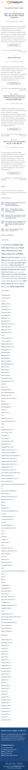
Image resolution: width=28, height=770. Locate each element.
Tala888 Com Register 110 (8, 605)
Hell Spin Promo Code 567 (8, 450)
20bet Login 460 (5, 326)
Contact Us (20, 764)
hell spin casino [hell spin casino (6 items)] (20, 269)
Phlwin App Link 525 (6, 548)
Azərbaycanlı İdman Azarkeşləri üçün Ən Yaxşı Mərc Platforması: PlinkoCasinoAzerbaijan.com (15, 204)
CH (2, 415)
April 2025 (3, 657)
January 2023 (4, 697)
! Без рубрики (5, 295)
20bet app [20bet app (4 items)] (11, 260)
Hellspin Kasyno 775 (6, 467)
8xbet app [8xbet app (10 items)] (18, 244)
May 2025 (3, 654)
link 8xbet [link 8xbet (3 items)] (9, 278)
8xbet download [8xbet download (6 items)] (16, 251)
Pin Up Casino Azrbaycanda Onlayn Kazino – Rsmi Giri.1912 (14, 229)
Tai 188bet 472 (5, 602)
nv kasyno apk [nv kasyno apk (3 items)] (4, 281)
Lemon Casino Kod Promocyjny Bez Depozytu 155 (13, 485)
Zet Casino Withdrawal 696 (8, 622)
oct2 (2, 533)
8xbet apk (18, 178)
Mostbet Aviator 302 (6, 499)
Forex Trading (4, 438)
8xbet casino (14, 50)
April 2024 (3, 682)
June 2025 (4, 651)
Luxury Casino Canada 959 (8, 491)
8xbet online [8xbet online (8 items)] (6, 254)
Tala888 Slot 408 (5, 608)
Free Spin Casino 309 (6, 441)
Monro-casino (4, 493)
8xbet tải (19, 50)
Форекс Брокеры (6, 628)
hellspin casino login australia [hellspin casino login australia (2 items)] (18, 272)
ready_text (4, 559)
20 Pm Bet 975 (5, 315)
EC (2, 427)
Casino (3, 409)
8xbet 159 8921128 (14, 58)
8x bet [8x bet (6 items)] (3, 245)
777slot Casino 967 (6, 338)
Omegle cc (4, 539)
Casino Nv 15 (4, 412)
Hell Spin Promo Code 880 (8, 452)
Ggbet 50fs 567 (5, 444)
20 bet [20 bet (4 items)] (7, 257)
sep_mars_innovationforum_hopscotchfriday (13, 571)
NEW (2, 502)
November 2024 (5, 671)
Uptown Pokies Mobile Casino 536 (10, 617)
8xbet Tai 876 (4, 372)
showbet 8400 (5, 585)
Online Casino (4, 542)
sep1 (2, 574)
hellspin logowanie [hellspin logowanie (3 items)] (5, 276)
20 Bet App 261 (5, 309)
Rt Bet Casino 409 (6, 562)
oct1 (2, 531)
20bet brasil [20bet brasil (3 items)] (23, 260)
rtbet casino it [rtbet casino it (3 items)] (19, 281)
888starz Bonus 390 (6, 344)
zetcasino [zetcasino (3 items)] (7, 286)
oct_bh (3, 513)
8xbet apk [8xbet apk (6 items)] (9, 245)
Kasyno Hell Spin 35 (6, 481)
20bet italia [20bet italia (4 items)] (13, 263)
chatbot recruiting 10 (6, 418)
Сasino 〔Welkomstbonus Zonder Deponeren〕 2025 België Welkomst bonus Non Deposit (14, 210)
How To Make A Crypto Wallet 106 (10, 472)
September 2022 (5, 705)
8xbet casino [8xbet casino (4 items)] (15, 248)
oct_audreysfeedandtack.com (9, 511)
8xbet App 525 (5, 355)
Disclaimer (19, 763)
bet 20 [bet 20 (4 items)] (22, 265)
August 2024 (4, 680)
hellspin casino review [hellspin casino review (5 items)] (8, 274)
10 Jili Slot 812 (5, 298)
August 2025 (4, 645)
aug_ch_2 (3, 387)
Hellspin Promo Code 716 (8, 470)
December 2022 (5, 700)
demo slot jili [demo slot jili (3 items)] (18, 267)
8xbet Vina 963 (5, 375)
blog (2, 401)
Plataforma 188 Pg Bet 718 (8, 551)
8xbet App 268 (5, 352)
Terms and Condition (10, 764)
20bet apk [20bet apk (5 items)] (4, 260)
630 (14, 12)
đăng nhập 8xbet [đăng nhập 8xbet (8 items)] (17, 286)
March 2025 (4, 659)
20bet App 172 (5, 318)
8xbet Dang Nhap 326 (6, 364)
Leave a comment (23, 51)
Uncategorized (5, 614)
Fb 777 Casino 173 (6, 432)
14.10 (2, 301)
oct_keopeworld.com (6, 519)
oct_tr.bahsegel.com (6, 525)
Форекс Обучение (6, 631)
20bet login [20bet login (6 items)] (21, 263)
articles (3, 384)
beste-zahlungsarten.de (7, 392)
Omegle (3, 536)
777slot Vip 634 (5, 341)
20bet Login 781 (5, 329)
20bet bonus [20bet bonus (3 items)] (17, 260)
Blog (14, 763)
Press (10, 763)
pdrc (2, 545)
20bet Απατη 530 (5, 332)
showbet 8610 (5, 588)
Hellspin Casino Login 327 (8, 458)
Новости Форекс (5, 625)
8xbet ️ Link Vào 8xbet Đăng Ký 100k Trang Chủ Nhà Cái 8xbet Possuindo (14, 15)
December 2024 (5, 668)
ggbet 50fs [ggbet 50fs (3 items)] (24, 267)
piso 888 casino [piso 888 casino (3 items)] (12, 281)
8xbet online (3, 179)
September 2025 (5, 642)
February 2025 (5, 662)
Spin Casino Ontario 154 (7, 596)
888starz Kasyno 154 (6, 347)
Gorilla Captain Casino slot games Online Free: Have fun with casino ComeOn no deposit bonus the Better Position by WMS (15, 224)
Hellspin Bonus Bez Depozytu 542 (10, 455)
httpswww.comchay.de (7, 475)
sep (2, 568)
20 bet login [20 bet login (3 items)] (23, 257)
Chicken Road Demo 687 (7, 421)
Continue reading (14, 45)
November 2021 (5, 711)
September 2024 (5, 677)
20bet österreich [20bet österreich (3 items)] (5, 265)
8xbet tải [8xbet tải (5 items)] (14, 254)
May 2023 (3, 694)
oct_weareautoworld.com (7, 528)
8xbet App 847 (5, 358)
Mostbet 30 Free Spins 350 (8, 496)
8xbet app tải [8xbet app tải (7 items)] (6, 248)
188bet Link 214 (5, 304)
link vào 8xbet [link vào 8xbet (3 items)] (14, 278)
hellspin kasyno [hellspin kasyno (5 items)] (21, 274)
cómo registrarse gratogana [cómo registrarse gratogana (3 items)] (8, 267)
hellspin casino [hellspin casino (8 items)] (7, 269)
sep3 (2, 579)
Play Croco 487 (5, 553)
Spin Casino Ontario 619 (7, 599)
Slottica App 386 (5, 591)
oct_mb (3, 522)
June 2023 (4, 691)
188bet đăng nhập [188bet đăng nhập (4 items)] (14, 265)
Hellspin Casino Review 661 (8, 464)
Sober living (4, 594)
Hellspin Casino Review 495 (8, 461)
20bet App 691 (5, 321)
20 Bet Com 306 (5, 312)
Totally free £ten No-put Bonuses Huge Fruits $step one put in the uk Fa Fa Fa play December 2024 (15, 217)
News (2, 505)
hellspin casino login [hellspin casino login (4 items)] (7, 272)
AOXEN (21, 21)
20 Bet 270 (4, 306)
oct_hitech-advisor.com (7, 516)
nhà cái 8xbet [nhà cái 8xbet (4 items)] (22, 278)
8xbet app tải (14, 88)
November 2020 (5, 720)
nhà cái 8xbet (7, 135)
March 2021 (4, 717)
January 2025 (4, 665)
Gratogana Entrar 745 (6, 447)
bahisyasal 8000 (5, 389)
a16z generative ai (6, 378)
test (2, 611)
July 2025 (3, 648)
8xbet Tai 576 (4, 367)
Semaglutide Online (6, 565)
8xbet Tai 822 (14, 139)
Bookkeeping (4, 404)
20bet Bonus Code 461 (7, 324)
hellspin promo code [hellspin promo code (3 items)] (15, 276)
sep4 (2, 582)
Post (2, 556)
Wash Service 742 (6, 619)
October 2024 (4, 674)
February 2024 (5, 685)
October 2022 (4, 702)
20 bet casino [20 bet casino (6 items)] (14, 257)
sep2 (2, 576)
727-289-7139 (21, 730)
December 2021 (5, 708)
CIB (2, 424)
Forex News (4, 435)
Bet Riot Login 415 (6, 395)
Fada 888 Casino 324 (6, 429)
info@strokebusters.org (7, 740)
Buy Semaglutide (5, 407)
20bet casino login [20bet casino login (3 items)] (5, 263)
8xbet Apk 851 (5, 349)
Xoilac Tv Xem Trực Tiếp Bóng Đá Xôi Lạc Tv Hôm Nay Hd (14, 142)
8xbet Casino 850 (14, 94)
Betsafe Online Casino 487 (8, 398)
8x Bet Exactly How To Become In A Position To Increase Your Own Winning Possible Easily (14, 97)
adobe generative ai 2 (6, 381)
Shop (6, 763)
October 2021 (4, 714)
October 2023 (4, 688)
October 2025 (4, 639)
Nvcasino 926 (4, 508)
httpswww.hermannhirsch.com (9, 478)
